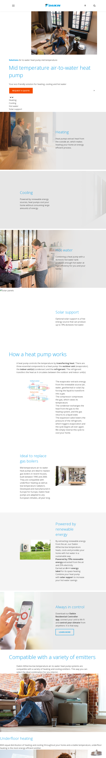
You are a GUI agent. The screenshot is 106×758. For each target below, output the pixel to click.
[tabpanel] (53, 141)
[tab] (53, 100)
